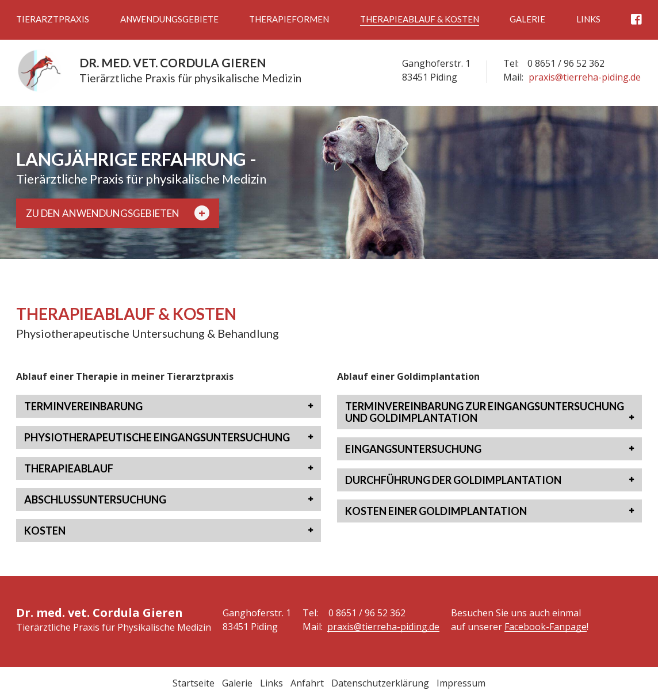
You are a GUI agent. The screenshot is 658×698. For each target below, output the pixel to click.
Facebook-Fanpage (545, 626)
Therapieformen (289, 19)
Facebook (636, 19)
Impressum (461, 683)
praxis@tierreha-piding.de (585, 77)
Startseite (194, 683)
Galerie (527, 19)
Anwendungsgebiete (169, 19)
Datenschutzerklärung (380, 683)
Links (588, 19)
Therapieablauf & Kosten (419, 19)
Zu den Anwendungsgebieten (117, 212)
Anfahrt (307, 683)
